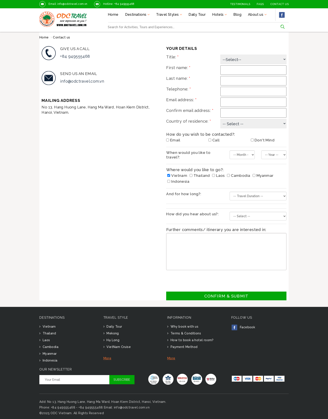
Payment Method (183, 347)
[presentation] (199, 280)
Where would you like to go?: (194, 169)
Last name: (178, 78)
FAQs (260, 4)
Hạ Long (112, 340)
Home (113, 14)
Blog (237, 14)
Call (214, 140)
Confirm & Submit (226, 296)
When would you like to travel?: (188, 154)
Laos (218, 175)
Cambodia (238, 175)
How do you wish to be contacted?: (200, 134)
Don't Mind (262, 140)
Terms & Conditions (185, 333)
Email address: (181, 99)
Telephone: (178, 89)
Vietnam (177, 175)
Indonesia (178, 181)
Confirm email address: (189, 110)
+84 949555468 (75, 56)
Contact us (61, 37)
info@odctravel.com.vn (82, 81)
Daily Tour (197, 14)
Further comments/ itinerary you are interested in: (216, 229)
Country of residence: (188, 121)
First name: (178, 67)
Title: (172, 57)
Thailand (200, 175)
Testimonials (240, 4)
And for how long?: (183, 194)
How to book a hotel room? (191, 340)
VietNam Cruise (118, 347)
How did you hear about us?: (192, 214)
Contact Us (279, 4)
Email (173, 140)
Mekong (112, 333)
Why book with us (183, 326)
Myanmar (263, 175)
